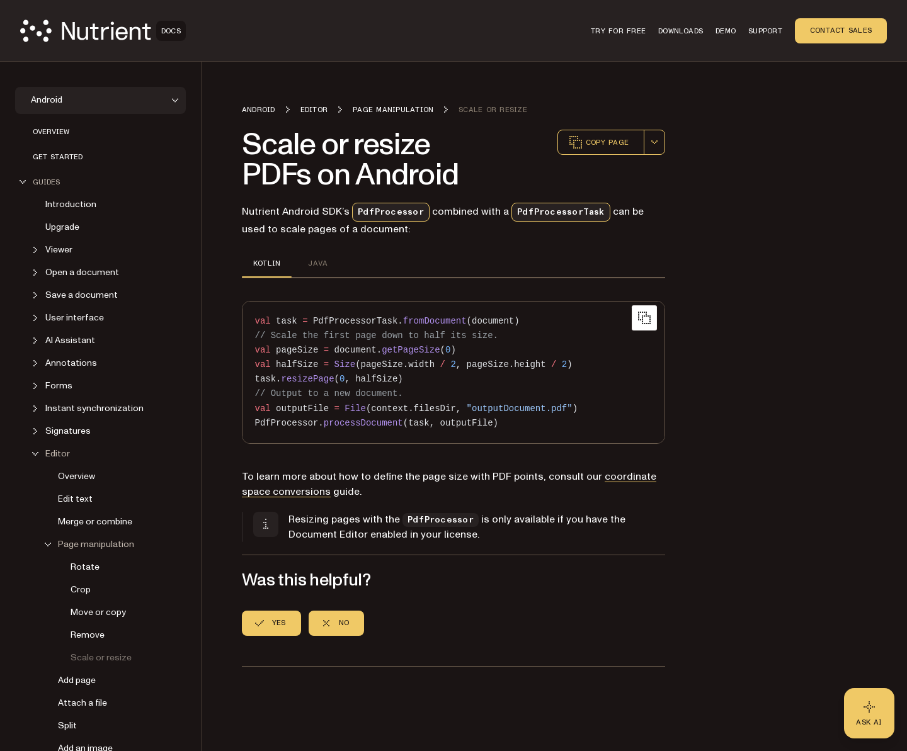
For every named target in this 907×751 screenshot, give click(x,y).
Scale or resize (101, 657)
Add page (77, 680)
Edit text (75, 499)
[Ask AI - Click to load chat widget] (869, 713)
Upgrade (62, 227)
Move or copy (98, 612)
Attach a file (82, 703)
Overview (51, 131)
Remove (88, 635)
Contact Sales (841, 30)
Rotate (85, 567)
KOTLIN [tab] (266, 263)
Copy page (598, 142)
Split (67, 725)
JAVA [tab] (318, 263)
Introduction (70, 204)
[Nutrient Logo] (103, 31)
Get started (58, 157)
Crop (81, 590)
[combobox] (654, 142)
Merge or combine (95, 522)
